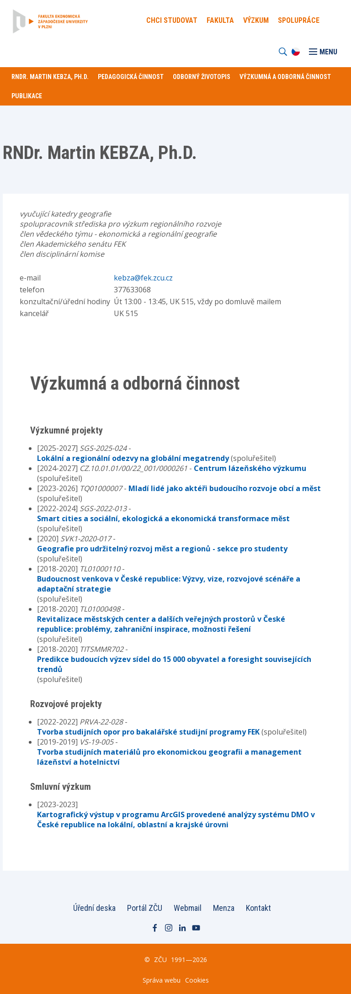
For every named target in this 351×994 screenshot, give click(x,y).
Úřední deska (94, 908)
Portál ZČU (144, 908)
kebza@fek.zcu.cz (143, 278)
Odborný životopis (201, 76)
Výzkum (256, 20)
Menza (223, 908)
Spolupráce (298, 20)
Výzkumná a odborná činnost (285, 76)
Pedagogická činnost (131, 76)
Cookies (197, 980)
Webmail (188, 908)
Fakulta (220, 20)
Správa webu (162, 980)
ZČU (160, 959)
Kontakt (258, 908)
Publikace (26, 96)
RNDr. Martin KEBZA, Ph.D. (50, 76)
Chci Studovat (171, 20)
